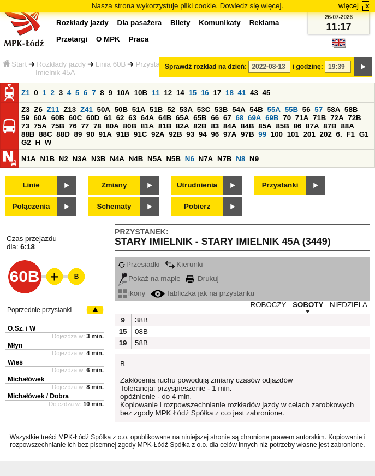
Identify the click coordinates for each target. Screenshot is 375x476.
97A (229, 134)
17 (217, 93)
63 (132, 118)
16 (205, 93)
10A (123, 93)
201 (309, 134)
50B (121, 109)
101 (293, 134)
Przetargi (71, 39)
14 (180, 93)
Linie (30, 185)
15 (192, 93)
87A (312, 126)
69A (254, 118)
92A (157, 134)
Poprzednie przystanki (39, 310)
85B (282, 126)
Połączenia (31, 206)
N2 (63, 159)
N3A (80, 159)
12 (168, 93)
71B (319, 118)
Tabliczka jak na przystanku (202, 293)
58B (351, 109)
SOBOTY (308, 305)
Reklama (264, 23)
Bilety (180, 23)
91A (105, 134)
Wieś (15, 362)
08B (140, 331)
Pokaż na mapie (149, 278)
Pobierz (197, 206)
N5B (173, 159)
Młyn (15, 345)
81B (164, 126)
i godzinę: (308, 66)
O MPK (108, 39)
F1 (350, 134)
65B (199, 118)
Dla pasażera (139, 23)
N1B (47, 159)
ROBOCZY (269, 305)
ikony (131, 293)
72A (336, 118)
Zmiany (114, 185)
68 (239, 118)
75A (40, 126)
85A (264, 126)
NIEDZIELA (348, 305)
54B (256, 109)
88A (347, 126)
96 (215, 134)
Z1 (25, 93)
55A (273, 109)
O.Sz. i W (21, 328)
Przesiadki (138, 264)
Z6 (38, 109)
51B (156, 109)
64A (147, 118)
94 (203, 134)
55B (291, 109)
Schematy (114, 206)
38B (140, 320)
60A (40, 118)
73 (25, 126)
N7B (224, 159)
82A (182, 126)
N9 (254, 159)
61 (108, 118)
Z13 (69, 109)
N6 (189, 159)
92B (175, 134)
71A (301, 118)
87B (329, 126)
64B (164, 118)
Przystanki (280, 185)
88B (27, 134)
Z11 (53, 109)
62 (120, 118)
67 (227, 118)
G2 (26, 142)
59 (25, 118)
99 (262, 134)
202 (326, 134)
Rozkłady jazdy (61, 64)
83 (215, 126)
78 (97, 126)
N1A (28, 159)
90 (90, 134)
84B (247, 126)
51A (138, 109)
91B (122, 134)
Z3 (25, 109)
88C (45, 134)
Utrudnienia (197, 185)
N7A (206, 159)
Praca (138, 39)
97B (247, 134)
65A (182, 118)
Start (15, 64)
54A (238, 109)
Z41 (86, 109)
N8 (240, 159)
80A (111, 126)
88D (62, 134)
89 (78, 134)
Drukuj (202, 278)
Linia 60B (111, 64)
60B (57, 118)
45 (267, 93)
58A (333, 109)
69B (271, 118)
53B (221, 109)
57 (318, 109)
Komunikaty (219, 23)
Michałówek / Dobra (38, 396)
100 (277, 134)
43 (254, 93)
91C (140, 134)
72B (354, 118)
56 (306, 109)
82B (199, 126)
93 (190, 134)
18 (229, 93)
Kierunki (184, 264)
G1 (364, 134)
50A (103, 109)
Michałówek (26, 379)
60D (92, 118)
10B (140, 93)
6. (339, 134)
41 (242, 93)
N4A (117, 159)
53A (186, 109)
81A (147, 126)
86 (298, 126)
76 (73, 126)
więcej (348, 6)
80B (129, 126)
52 (171, 109)
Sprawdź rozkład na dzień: (206, 66)
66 (215, 118)
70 (287, 118)
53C (203, 109)
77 (85, 126)
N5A (154, 159)
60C (75, 118)
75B (57, 126)
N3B (98, 159)
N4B (136, 159)
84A (229, 126)
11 (156, 93)
